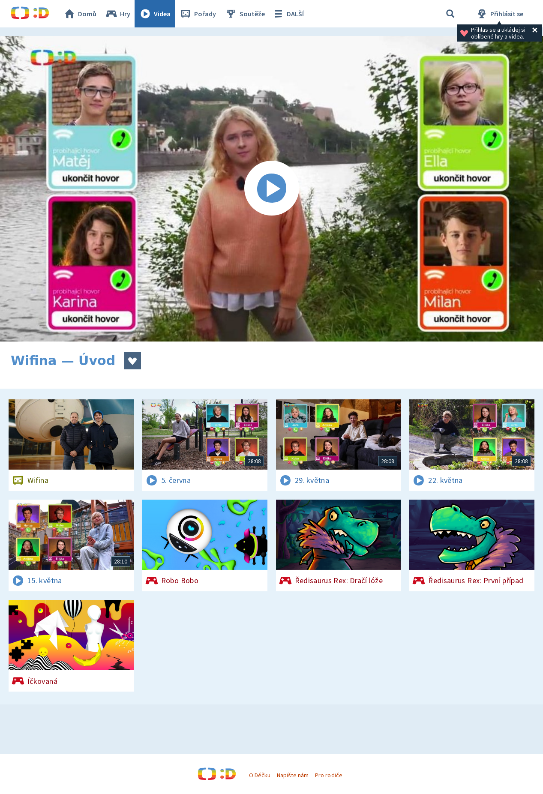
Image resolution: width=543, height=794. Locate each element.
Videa (155, 13)
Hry (117, 13)
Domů (79, 13)
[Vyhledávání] (450, 13)
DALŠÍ (288, 13)
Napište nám (293, 775)
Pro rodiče (328, 775)
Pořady (197, 13)
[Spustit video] (271, 189)
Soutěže (245, 13)
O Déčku (259, 775)
